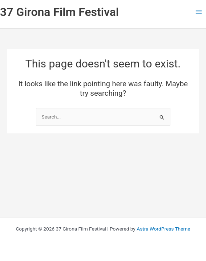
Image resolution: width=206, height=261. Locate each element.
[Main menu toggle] (198, 12)
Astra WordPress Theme (163, 229)
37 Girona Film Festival (59, 12)
